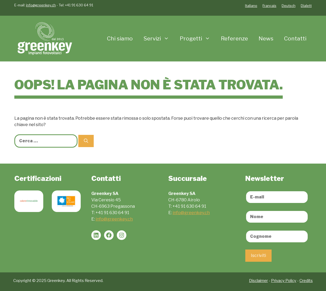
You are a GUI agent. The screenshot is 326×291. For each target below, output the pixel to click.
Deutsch (288, 5)
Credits (306, 280)
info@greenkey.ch (41, 5)
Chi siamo (120, 38)
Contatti (295, 38)
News (266, 38)
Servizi (158, 39)
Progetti (198, 39)
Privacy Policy (283, 280)
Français (269, 5)
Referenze (234, 38)
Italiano (251, 5)
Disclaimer (258, 280)
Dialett (306, 5)
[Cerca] (86, 141)
